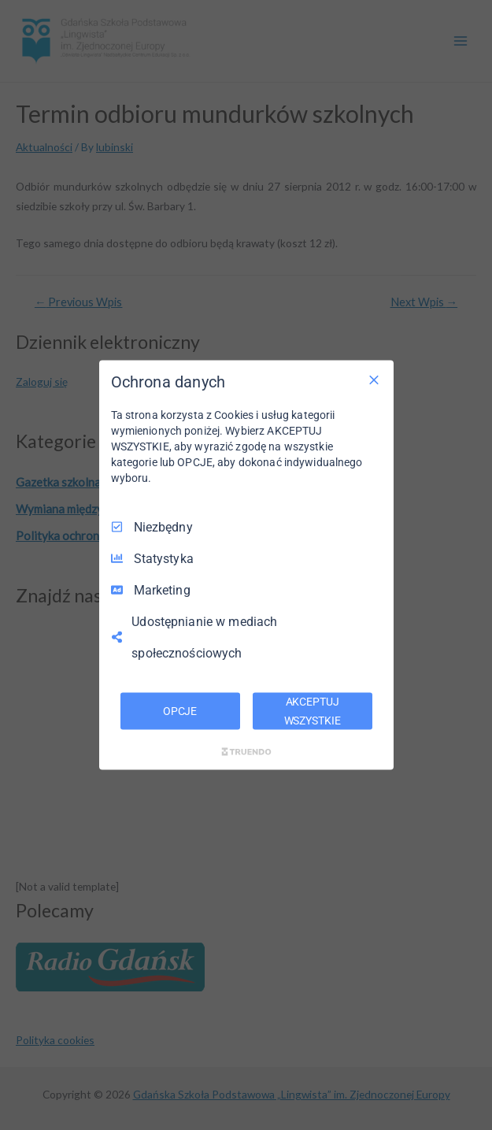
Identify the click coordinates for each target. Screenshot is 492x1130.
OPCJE (180, 710)
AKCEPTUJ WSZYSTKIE (312, 710)
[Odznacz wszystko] (374, 379)
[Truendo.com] (246, 752)
